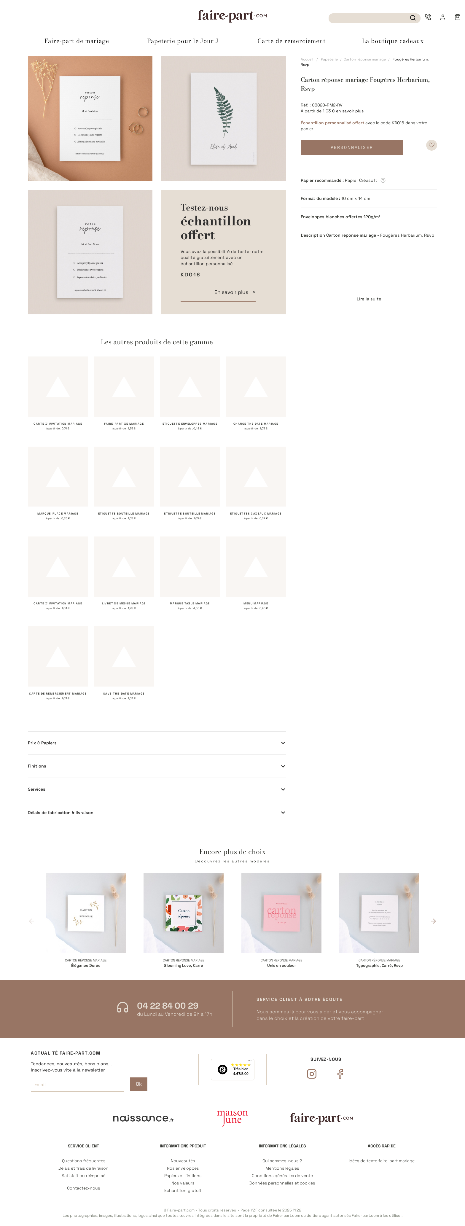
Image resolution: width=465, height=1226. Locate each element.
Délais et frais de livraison (83, 1168)
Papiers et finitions (182, 1175)
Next (433, 920)
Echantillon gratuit (182, 1190)
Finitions (37, 766)
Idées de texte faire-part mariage (382, 1160)
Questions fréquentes (83, 1160)
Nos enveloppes (183, 1168)
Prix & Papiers (42, 743)
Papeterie (329, 59)
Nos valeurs (182, 1183)
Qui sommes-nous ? (282, 1160)
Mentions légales (282, 1168)
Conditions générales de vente (282, 1175)
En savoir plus (231, 292)
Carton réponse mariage (365, 59)
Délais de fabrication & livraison (60, 812)
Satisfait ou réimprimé (83, 1175)
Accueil (307, 59)
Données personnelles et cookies (282, 1183)
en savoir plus (350, 111)
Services (36, 789)
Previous (31, 920)
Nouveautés (183, 1160)
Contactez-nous (83, 1188)
